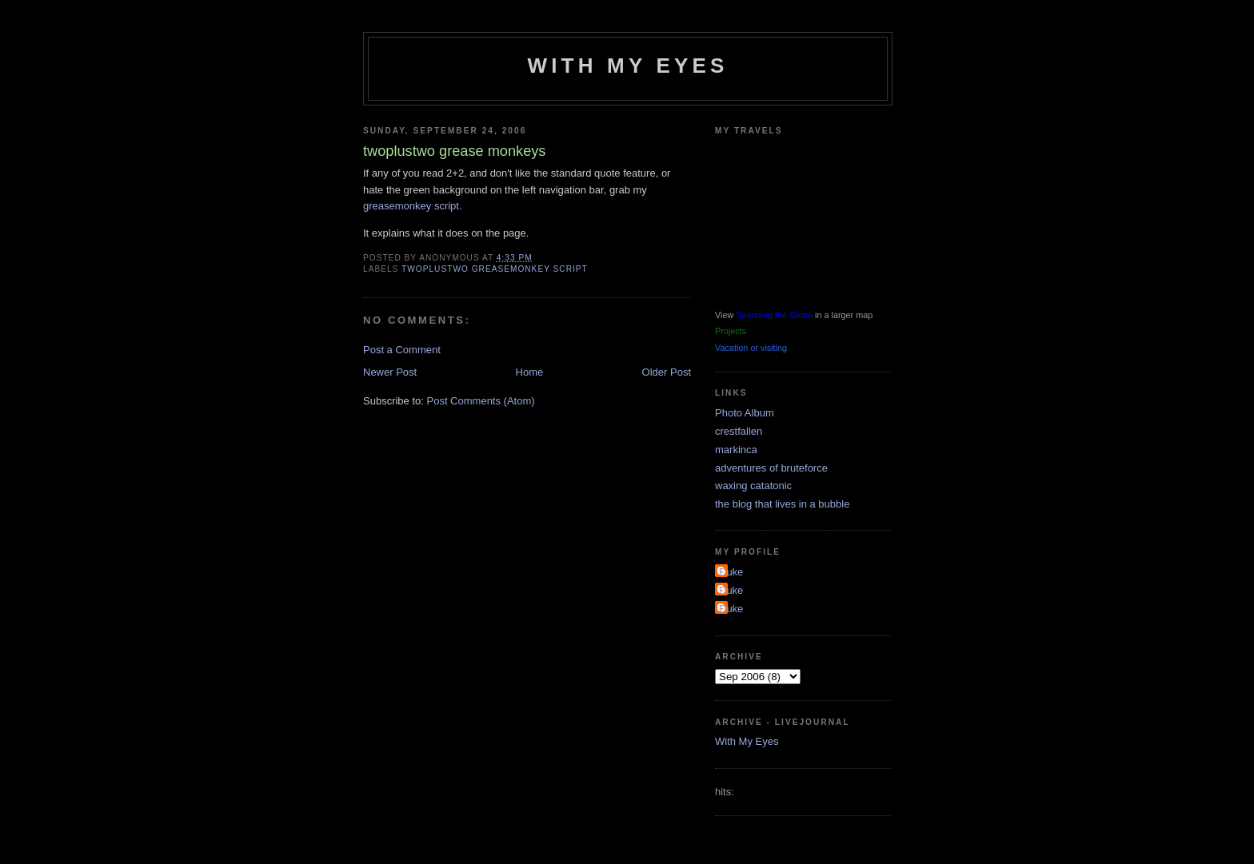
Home (530, 372)
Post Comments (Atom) (481, 401)
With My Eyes (627, 66)
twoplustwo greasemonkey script (494, 269)
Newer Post (390, 372)
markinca (736, 450)
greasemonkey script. (412, 206)
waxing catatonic (753, 486)
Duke (731, 572)
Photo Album (744, 413)
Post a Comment (402, 350)
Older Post (666, 372)
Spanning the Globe (774, 315)
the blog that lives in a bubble (782, 504)
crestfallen (738, 431)
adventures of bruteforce (771, 468)
